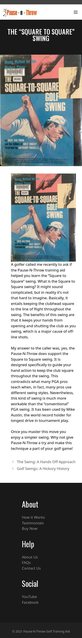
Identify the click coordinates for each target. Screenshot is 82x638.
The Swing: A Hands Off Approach (46, 461)
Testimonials (33, 522)
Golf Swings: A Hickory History (43, 468)
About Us (30, 557)
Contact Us (31, 568)
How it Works (33, 517)
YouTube (29, 596)
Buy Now (29, 528)
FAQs (26, 562)
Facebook (30, 602)
